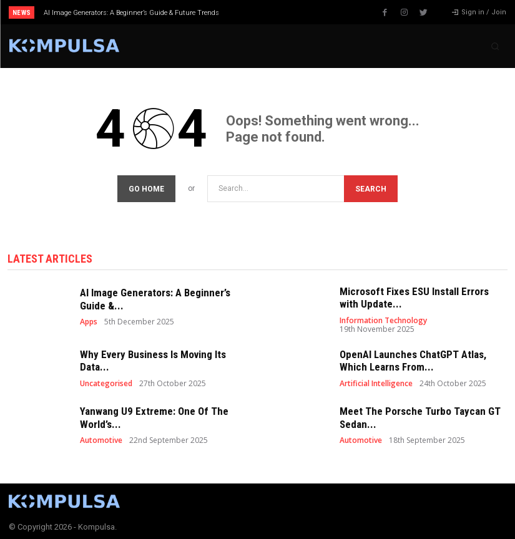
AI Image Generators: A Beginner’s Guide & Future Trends (131, 13)
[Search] (371, 186)
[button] (495, 46)
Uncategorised (106, 381)
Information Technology (383, 318)
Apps (88, 319)
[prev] (264, 12)
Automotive (101, 438)
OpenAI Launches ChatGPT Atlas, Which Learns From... (413, 358)
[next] (284, 12)
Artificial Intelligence (376, 381)
